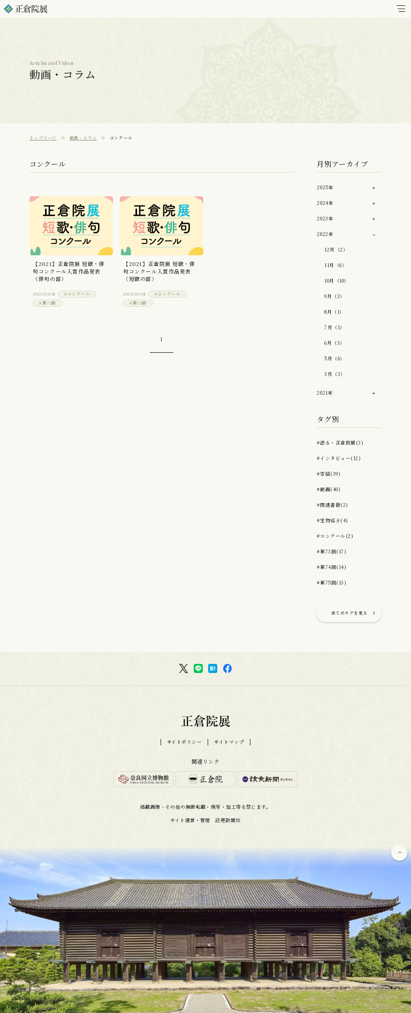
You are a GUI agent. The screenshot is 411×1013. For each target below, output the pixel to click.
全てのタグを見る (349, 613)
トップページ (43, 138)
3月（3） (335, 374)
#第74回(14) (331, 567)
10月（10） (336, 280)
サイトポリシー (184, 742)
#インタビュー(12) (339, 458)
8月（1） (334, 311)
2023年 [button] (325, 218)
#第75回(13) (331, 582)
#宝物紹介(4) (332, 520)
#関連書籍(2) (332, 504)
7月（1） (334, 327)
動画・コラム (83, 138)
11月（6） (335, 265)
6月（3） (334, 342)
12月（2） (336, 249)
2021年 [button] (325, 392)
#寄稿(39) (328, 473)
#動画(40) (328, 489)
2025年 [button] (325, 187)
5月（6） (334, 358)
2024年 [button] (325, 202)
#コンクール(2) (335, 536)
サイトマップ (229, 742)
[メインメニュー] (401, 9)
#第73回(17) (331, 551)
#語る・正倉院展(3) (340, 442)
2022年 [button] (325, 234)
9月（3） (334, 296)
